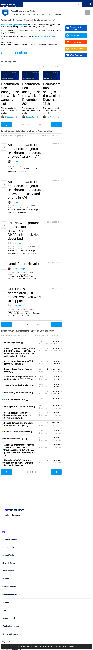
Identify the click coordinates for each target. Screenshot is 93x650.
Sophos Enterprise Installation (17, 385)
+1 (24, 439)
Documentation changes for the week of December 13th (52, 94)
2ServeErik (56, 364)
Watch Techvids (74, 55)
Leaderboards (56, 15)
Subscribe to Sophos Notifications (75, 28)
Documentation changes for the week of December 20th (31, 94)
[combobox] (48, 4)
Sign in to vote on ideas (4, 145)
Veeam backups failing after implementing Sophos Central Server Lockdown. (17, 415)
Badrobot (56, 379)
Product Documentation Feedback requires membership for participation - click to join (46, 647)
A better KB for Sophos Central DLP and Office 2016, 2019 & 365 (20, 378)
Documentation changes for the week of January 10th (10, 94)
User (90, 4)
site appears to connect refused (18, 406)
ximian (55, 401)
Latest (56, 341)
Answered (3, 399)
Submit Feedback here (18, 53)
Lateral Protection (12, 438)
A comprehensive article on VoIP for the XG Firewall (18, 362)
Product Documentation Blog (20, 15)
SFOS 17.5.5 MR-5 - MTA (14, 399)
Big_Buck (56, 387)
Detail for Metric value (24, 264)
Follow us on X (73, 35)
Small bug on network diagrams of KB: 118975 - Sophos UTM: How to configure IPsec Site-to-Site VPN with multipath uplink (19, 352)
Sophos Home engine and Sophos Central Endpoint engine (19, 424)
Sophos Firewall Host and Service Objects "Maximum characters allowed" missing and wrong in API (24, 190)
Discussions (46, 15)
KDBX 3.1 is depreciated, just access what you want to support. (24, 295)
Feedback (36, 15)
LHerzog (15, 161)
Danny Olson (16, 305)
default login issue (12, 342)
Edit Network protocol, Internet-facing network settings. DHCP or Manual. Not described (24, 231)
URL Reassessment (75, 48)
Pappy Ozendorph (18, 268)
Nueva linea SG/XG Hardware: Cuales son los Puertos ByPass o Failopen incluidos (18, 463)
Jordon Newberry (58, 371)
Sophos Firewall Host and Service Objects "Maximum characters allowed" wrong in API (24, 151)
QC (53, 425)
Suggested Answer (3, 352)
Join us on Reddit (75, 42)
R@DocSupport (11, 117)
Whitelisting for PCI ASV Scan (17, 392)
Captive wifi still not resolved (17, 431)
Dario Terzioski (17, 243)
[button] (78, 4)
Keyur (54, 344)
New (86, 12)
